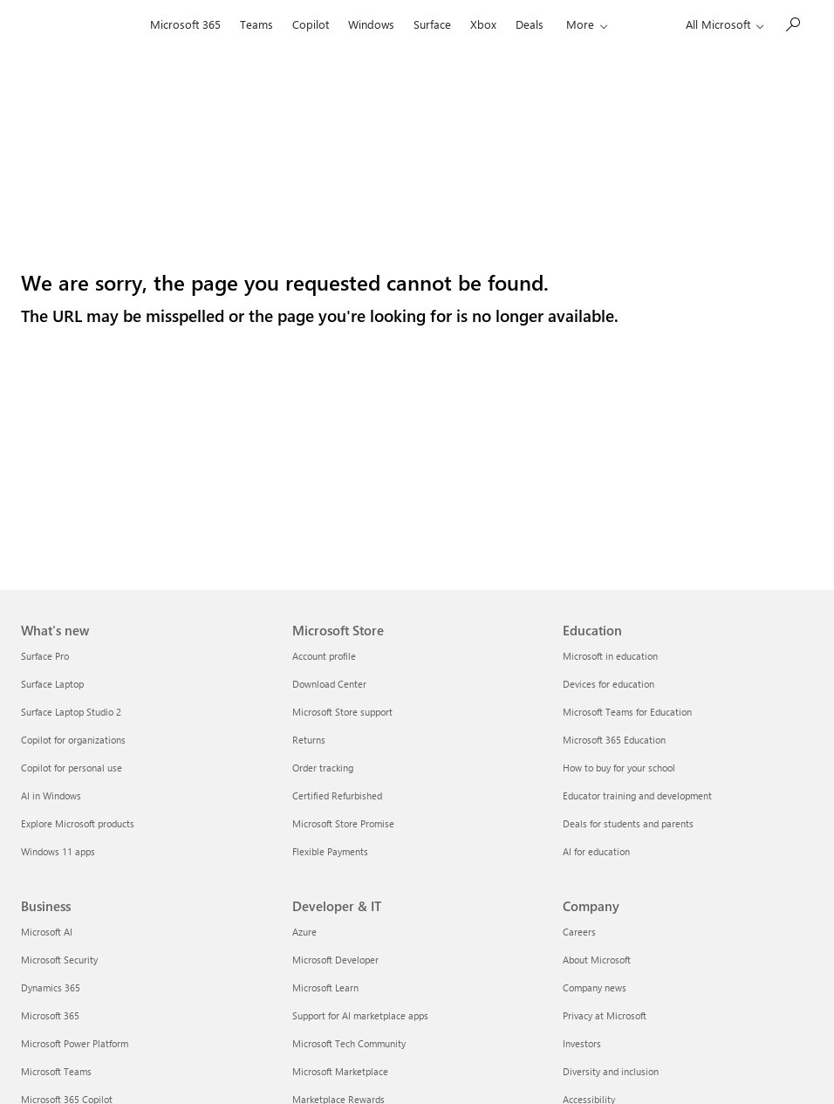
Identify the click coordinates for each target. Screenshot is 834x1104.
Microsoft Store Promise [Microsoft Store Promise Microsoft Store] (343, 823)
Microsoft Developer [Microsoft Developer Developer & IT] (335, 959)
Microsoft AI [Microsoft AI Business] (46, 931)
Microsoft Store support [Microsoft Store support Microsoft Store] (342, 711)
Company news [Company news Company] (594, 987)
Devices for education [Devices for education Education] (608, 683)
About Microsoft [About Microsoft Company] (597, 959)
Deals (529, 24)
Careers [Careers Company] (579, 931)
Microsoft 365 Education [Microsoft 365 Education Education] (614, 739)
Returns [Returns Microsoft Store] (308, 739)
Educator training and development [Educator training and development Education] (637, 795)
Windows (371, 24)
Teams (256, 24)
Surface (432, 24)
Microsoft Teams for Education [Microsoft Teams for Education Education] (627, 711)
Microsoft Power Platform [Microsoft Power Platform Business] (74, 1043)
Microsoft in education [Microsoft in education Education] (610, 655)
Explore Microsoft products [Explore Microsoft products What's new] (77, 823)
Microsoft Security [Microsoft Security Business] (59, 959)
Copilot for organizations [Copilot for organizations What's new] (73, 739)
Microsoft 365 (185, 24)
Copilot (310, 24)
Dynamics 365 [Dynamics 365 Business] (50, 987)
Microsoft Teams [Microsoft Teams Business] (56, 1071)
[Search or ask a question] (792, 22)
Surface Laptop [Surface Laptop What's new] (52, 683)
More (580, 24)
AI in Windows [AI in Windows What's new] (51, 795)
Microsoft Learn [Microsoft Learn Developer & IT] (325, 987)
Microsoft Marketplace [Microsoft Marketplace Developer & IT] (340, 1071)
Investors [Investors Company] (582, 1043)
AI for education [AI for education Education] (596, 851)
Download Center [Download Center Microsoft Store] (329, 683)
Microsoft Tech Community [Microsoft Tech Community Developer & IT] (349, 1043)
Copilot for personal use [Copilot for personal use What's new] (71, 767)
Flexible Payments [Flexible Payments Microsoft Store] (330, 851)
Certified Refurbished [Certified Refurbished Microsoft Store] (337, 795)
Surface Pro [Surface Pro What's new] (45, 655)
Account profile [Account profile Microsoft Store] (324, 655)
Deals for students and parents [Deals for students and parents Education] (628, 823)
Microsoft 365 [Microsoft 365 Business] (50, 1015)
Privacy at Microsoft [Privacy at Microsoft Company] (604, 1015)
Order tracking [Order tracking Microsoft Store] (322, 767)
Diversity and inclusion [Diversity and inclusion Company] (611, 1071)
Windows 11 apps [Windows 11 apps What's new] (58, 851)
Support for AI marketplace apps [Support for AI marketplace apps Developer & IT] (360, 1015)
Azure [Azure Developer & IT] (304, 931)
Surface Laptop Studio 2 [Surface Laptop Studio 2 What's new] (71, 711)
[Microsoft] (80, 24)
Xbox (483, 24)
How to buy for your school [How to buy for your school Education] (619, 767)
